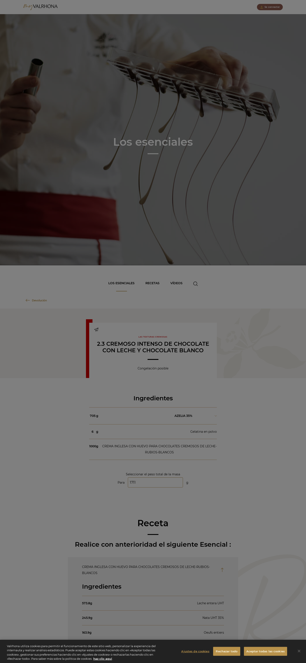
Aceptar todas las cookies (265, 653)
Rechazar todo (226, 653)
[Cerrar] (299, 653)
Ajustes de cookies (195, 653)
